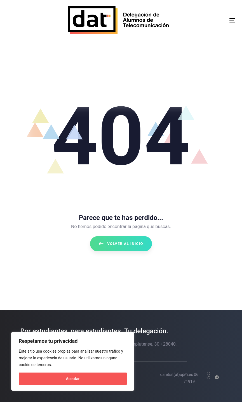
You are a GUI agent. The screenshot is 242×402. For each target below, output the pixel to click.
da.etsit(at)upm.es (176, 374)
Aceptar (72, 378)
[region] (72, 361)
